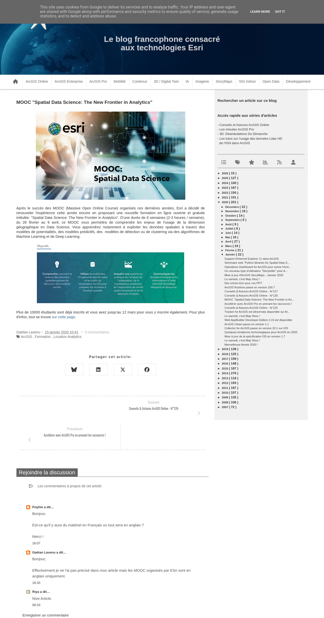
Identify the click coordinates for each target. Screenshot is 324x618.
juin (228, 232)
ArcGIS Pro (98, 81)
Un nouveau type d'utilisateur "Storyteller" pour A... (256, 270)
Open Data (270, 81)
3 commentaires (97, 332)
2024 (225, 183)
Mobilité (120, 81)
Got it (280, 11)
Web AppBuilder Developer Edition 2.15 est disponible (258, 319)
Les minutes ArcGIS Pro (236, 129)
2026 (225, 173)
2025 (225, 178)
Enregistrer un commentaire (46, 588)
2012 (225, 382)
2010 (225, 392)
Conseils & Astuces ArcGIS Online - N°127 (251, 291)
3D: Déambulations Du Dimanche (243, 134)
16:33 (36, 556)
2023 (225, 187)
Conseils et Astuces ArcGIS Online (244, 125)
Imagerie (202, 81)
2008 (225, 402)
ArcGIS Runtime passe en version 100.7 (250, 287)
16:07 (36, 516)
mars (229, 246)
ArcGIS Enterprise (69, 81)
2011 (225, 387)
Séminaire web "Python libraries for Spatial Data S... (257, 262)
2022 (225, 192)
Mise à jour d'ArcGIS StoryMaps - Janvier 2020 (254, 275)
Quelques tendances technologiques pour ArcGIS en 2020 (261, 332)
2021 (225, 197)
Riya (36, 565)
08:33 (36, 578)
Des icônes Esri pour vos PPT (243, 283)
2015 (225, 368)
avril (228, 241)
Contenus (139, 81)
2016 (225, 363)
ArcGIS (26, 337)
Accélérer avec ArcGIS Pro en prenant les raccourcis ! (258, 303)
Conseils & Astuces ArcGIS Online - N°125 (251, 307)
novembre (232, 211)
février (230, 250)
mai (228, 237)
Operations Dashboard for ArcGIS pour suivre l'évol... (258, 266)
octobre (231, 215)
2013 (225, 378)
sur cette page (63, 317)
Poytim (38, 480)
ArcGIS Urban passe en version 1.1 (247, 324)
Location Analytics (67, 337)
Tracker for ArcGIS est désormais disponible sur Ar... (257, 311)
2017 (225, 358)
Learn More (260, 11)
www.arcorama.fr (71, 608)
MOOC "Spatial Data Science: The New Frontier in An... (259, 299)
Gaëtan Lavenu (44, 526)
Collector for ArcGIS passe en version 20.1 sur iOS (256, 328)
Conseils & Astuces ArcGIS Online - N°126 (251, 295)
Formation (43, 337)
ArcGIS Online (37, 81)
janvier (230, 254)
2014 (225, 373)
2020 (225, 202)
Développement (298, 81)
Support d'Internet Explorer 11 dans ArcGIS (252, 258)
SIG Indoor (247, 81)
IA (187, 81)
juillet (229, 228)
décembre (232, 206)
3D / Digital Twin (166, 81)
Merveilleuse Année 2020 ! (241, 344)
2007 (225, 407)
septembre (233, 219)
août (228, 224)
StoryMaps (224, 81)
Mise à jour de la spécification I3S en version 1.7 (255, 336)
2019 (225, 349)
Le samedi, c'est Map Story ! (242, 279)
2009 (225, 397)
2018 (225, 354)
